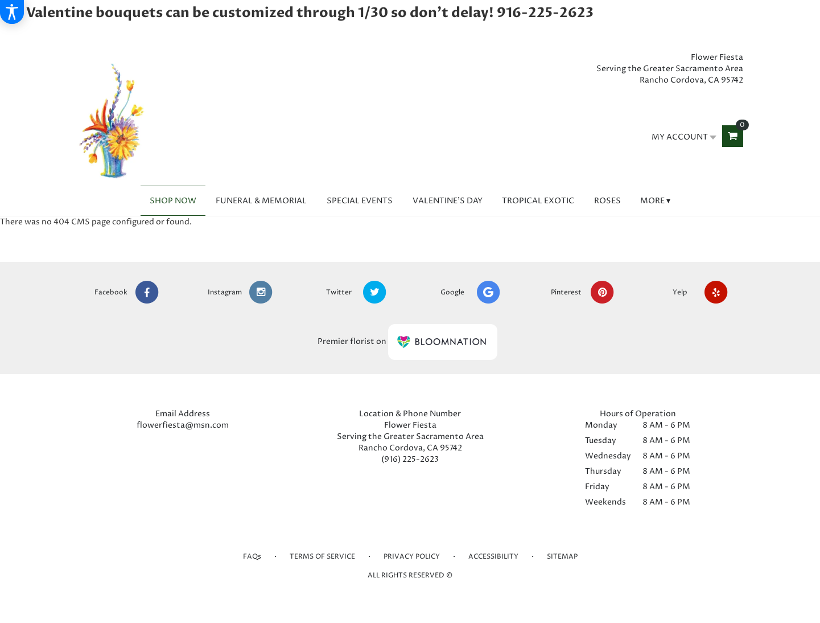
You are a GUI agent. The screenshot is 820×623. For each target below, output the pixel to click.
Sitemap (562, 556)
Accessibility (493, 556)
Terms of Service (322, 556)
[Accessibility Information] (12, 12)
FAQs (252, 556)
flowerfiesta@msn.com (183, 425)
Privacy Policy (412, 556)
